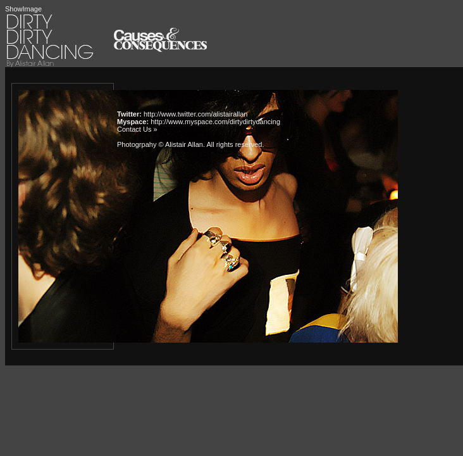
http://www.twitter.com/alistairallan (195, 114)
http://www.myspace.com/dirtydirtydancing (215, 121)
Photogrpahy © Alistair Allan (160, 144)
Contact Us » (137, 129)
